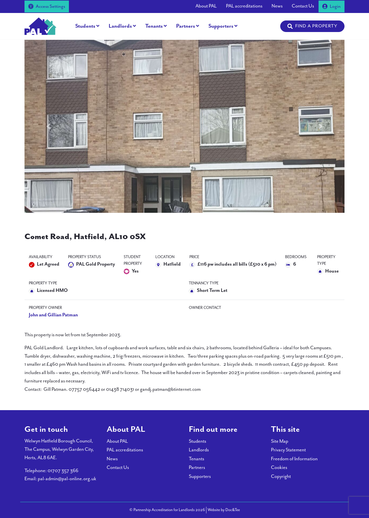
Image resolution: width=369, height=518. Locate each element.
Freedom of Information (294, 459)
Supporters (220, 26)
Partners (185, 26)
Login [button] (331, 6)
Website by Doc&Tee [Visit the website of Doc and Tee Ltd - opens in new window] (224, 509)
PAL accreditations (244, 6)
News (277, 6)
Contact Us (303, 6)
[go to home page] (40, 26)
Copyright (281, 476)
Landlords (120, 26)
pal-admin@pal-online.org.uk (67, 479)
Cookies (279, 467)
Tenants (154, 26)
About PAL (206, 6)
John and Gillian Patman (53, 315)
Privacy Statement (288, 450)
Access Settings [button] (46, 6)
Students (85, 26)
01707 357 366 (63, 471)
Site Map (279, 441)
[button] (312, 26)
